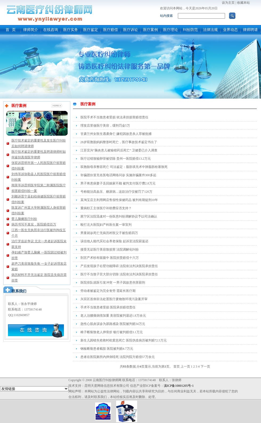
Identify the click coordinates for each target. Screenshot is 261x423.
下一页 (205, 366)
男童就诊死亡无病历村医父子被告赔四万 (109, 233)
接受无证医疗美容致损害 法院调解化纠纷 (109, 249)
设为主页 (228, 3)
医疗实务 (70, 30)
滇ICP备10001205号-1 (179, 386)
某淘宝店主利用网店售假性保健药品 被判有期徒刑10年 (119, 200)
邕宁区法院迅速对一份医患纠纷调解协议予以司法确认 (118, 216)
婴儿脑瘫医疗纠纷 (24, 219)
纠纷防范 (190, 30)
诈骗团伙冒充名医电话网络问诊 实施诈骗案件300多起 (118, 175)
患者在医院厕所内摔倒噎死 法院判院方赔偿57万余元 (117, 357)
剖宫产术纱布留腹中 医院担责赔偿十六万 (109, 258)
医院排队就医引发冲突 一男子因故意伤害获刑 (112, 282)
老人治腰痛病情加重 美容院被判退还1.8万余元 (113, 315)
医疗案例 (150, 30)
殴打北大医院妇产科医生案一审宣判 (106, 225)
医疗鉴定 (90, 30)
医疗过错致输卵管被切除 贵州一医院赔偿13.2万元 (115, 158)
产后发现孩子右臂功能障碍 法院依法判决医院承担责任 (119, 266)
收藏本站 (243, 3)
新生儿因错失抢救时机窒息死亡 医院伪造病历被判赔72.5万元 (123, 340)
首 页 (11, 30)
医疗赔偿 (110, 30)
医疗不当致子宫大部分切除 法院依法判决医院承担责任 (119, 274)
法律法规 (210, 30)
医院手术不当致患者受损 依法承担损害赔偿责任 (114, 117)
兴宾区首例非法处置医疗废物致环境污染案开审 (114, 299)
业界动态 (230, 30)
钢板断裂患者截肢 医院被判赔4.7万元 (106, 349)
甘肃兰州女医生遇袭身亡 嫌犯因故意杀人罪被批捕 (116, 134)
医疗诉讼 (130, 30)
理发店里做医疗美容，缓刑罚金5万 (105, 125)
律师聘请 (250, 30)
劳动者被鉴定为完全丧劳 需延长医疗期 (108, 291)
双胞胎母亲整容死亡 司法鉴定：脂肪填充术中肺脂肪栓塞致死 (124, 167)
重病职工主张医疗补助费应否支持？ (106, 208)
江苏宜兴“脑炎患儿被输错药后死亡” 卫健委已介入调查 (119, 150)
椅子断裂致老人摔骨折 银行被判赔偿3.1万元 (111, 332)
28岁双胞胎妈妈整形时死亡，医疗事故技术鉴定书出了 (118, 142)
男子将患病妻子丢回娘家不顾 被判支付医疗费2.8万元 (118, 183)
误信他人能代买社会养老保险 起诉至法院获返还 (114, 241)
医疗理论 (170, 30)
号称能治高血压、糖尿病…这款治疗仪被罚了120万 (116, 192)
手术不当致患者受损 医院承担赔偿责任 (108, 307)
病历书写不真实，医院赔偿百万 (33, 224)
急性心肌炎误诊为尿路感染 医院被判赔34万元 (112, 324)
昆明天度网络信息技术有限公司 (106, 386)
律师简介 (30, 30)
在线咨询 (50, 30)
